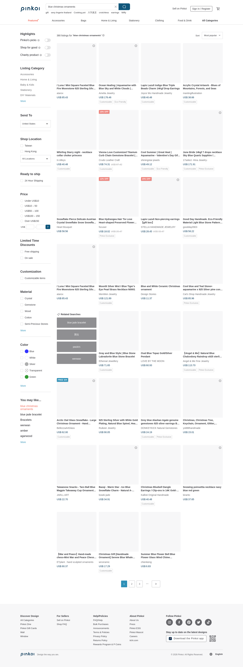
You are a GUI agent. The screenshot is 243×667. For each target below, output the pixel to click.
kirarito (186, 495)
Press (132, 624)
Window (24, 636)
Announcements (101, 628)
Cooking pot (79, 12)
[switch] (35, 40)
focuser (103, 227)
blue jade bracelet (31, 414)
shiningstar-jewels (150, 160)
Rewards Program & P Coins (107, 644)
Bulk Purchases (100, 624)
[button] (48, 227)
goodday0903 (190, 227)
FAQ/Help (98, 620)
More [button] (23, 101)
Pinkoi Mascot (136, 632)
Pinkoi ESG (135, 628)
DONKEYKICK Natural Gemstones (159, 428)
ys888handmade (192, 428)
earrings (115, 12)
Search (124, 7)
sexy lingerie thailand (61, 12)
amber (24, 430)
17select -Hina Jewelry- (195, 160)
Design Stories (148, 294)
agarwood (26, 436)
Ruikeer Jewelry (107, 428)
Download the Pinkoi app (186, 638)
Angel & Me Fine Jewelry (196, 361)
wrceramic (104, 562)
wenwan (25, 425)
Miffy (123, 12)
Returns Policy (100, 640)
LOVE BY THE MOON (152, 361)
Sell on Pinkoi (179, 8)
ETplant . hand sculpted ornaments (75, 562)
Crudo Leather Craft (109, 160)
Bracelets (26, 419)
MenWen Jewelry (108, 294)
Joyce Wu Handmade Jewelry (156, 93)
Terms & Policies (101, 632)
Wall (22, 632)
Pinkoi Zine (25, 624)
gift (47, 12)
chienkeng (146, 562)
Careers (133, 636)
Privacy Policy (100, 636)
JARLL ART (63, 495)
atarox (60, 93)
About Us (134, 620)
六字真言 (92, 12)
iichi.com (134, 640)
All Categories (27, 620)
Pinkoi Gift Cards (28, 628)
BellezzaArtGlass (66, 428)
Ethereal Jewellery (108, 361)
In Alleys (61, 160)
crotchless (104, 12)
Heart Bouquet (64, 227)
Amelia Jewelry (107, 93)
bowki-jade (104, 495)
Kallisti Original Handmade (155, 495)
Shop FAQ (62, 624)
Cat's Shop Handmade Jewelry (199, 294)
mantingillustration (192, 93)
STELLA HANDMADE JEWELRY (158, 227)
